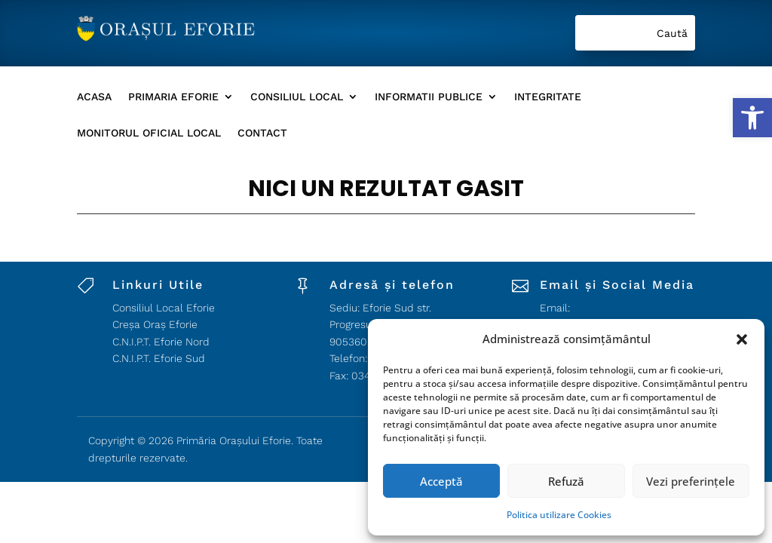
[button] (752, 117)
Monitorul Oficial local (149, 133)
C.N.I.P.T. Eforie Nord (161, 342)
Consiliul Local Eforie (163, 308)
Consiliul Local (296, 97)
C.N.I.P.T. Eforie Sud (158, 358)
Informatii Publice (428, 97)
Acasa (94, 97)
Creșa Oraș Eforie (155, 324)
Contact (262, 133)
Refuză (566, 481)
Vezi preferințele (690, 481)
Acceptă (441, 481)
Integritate (547, 97)
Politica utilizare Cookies (559, 514)
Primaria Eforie (173, 97)
